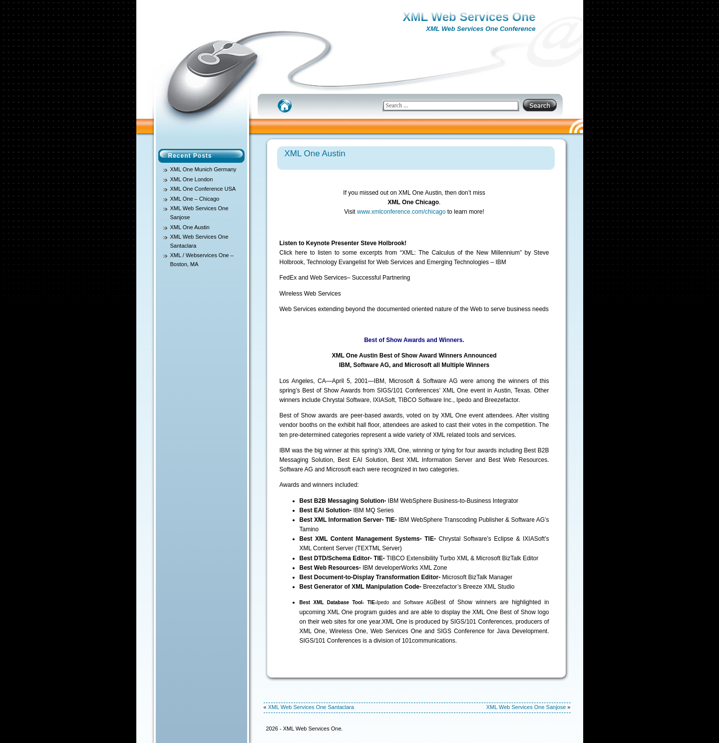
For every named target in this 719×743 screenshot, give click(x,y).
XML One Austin (190, 227)
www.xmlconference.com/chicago (401, 211)
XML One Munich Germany (203, 169)
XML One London (191, 179)
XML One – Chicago (195, 199)
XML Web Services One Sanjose (526, 707)
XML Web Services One (469, 16)
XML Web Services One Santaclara (311, 707)
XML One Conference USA (203, 189)
